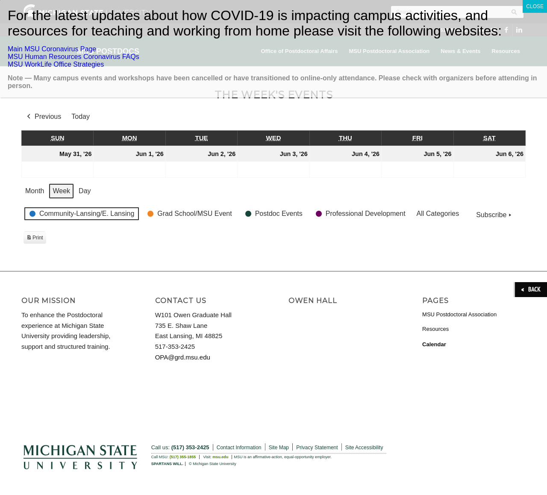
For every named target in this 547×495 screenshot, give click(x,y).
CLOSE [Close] (535, 6)
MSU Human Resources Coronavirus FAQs (73, 56)
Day (85, 190)
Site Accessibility (364, 448)
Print (34, 238)
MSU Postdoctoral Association (459, 314)
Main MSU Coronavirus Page (52, 49)
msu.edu (220, 457)
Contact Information (239, 448)
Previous (43, 117)
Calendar (434, 344)
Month (34, 190)
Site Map (279, 448)
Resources (435, 329)
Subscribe (494, 215)
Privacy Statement (317, 448)
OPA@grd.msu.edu (182, 357)
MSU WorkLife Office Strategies (56, 64)
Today (80, 116)
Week (61, 190)
